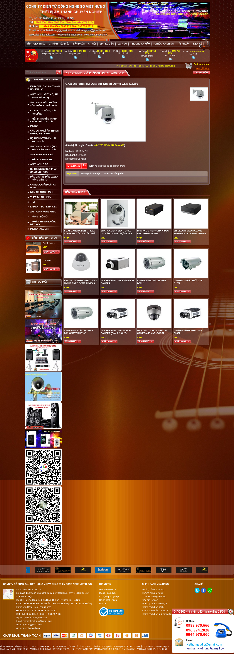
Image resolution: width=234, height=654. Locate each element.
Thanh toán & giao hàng (154, 596)
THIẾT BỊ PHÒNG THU (41, 159)
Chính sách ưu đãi (108, 600)
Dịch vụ (122, 43)
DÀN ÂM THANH (100, 647)
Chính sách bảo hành (153, 607)
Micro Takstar (39, 229)
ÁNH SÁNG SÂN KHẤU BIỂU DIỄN (151, 649)
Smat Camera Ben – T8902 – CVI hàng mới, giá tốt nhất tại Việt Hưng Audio (80, 233)
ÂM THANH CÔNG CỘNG (17, 649)
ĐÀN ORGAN (114, 647)
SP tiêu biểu (107, 43)
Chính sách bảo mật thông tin (156, 614)
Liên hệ (197, 43)
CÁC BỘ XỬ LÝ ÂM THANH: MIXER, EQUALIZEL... (44, 132)
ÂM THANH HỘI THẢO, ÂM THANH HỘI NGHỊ (44, 96)
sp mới (92, 43)
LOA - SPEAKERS (58, 647)
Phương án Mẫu (140, 43)
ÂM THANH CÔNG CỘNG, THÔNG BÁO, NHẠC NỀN (43, 148)
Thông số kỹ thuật (90, 173)
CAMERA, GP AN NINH (155, 647)
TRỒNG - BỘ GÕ (39, 216)
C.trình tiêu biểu (59, 43)
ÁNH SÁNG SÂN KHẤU (42, 154)
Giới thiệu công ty (107, 589)
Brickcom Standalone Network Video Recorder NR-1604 (190, 233)
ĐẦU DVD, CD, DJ (22, 647)
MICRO (34, 126)
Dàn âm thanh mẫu (41, 192)
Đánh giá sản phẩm (114, 173)
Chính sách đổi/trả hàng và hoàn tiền (160, 610)
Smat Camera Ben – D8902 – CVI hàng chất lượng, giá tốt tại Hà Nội (117, 233)
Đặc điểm (72, 173)
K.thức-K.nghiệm (164, 43)
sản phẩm (79, 43)
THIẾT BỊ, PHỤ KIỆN (40, 197)
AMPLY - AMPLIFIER (40, 647)
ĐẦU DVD (131, 649)
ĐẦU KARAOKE (6, 647)
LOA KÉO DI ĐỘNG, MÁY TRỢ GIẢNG (43, 112)
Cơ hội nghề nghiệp (109, 596)
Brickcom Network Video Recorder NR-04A (153, 232)
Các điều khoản (150, 600)
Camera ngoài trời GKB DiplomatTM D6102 (78, 332)
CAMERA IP (117, 72)
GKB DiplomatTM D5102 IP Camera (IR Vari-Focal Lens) (152, 333)
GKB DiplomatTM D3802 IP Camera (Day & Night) (116, 332)
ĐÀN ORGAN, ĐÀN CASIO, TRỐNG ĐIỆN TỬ (44, 178)
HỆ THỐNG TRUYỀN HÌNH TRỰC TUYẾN (43, 140)
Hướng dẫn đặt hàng (152, 593)
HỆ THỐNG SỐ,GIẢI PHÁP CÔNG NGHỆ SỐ (43, 170)
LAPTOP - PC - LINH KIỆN (43, 206)
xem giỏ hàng (202, 68)
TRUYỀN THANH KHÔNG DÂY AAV (43, 223)
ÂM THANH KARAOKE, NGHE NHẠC (104, 649)
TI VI (32, 202)
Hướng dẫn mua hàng (153, 589)
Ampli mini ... (49, 243)
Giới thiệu (39, 43)
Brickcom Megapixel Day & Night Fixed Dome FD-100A (80, 282)
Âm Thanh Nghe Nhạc (43, 211)
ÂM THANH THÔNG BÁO (40, 649)
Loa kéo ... (48, 260)
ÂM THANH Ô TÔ (39, 164)
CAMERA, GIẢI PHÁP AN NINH (43, 186)
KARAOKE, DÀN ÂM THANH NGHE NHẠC (45, 88)
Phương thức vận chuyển (155, 603)
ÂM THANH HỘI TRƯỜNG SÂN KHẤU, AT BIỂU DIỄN (43, 104)
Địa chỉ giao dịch (107, 593)
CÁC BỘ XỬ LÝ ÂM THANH (79, 647)
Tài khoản (183, 43)
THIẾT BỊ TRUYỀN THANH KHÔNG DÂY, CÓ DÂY (44, 120)
